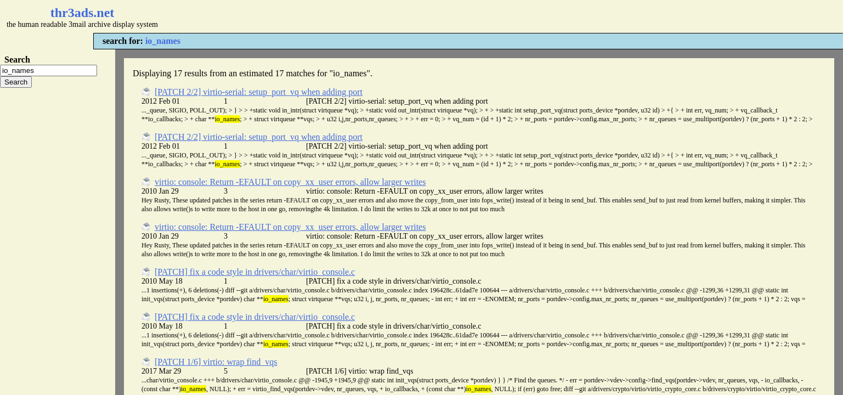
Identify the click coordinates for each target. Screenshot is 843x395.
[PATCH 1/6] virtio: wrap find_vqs (216, 361)
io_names (162, 41)
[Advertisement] (327, 16)
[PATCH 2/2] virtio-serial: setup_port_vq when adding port (259, 92)
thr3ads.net (82, 12)
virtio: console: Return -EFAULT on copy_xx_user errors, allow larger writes (290, 182)
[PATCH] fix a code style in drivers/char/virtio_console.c (255, 271)
